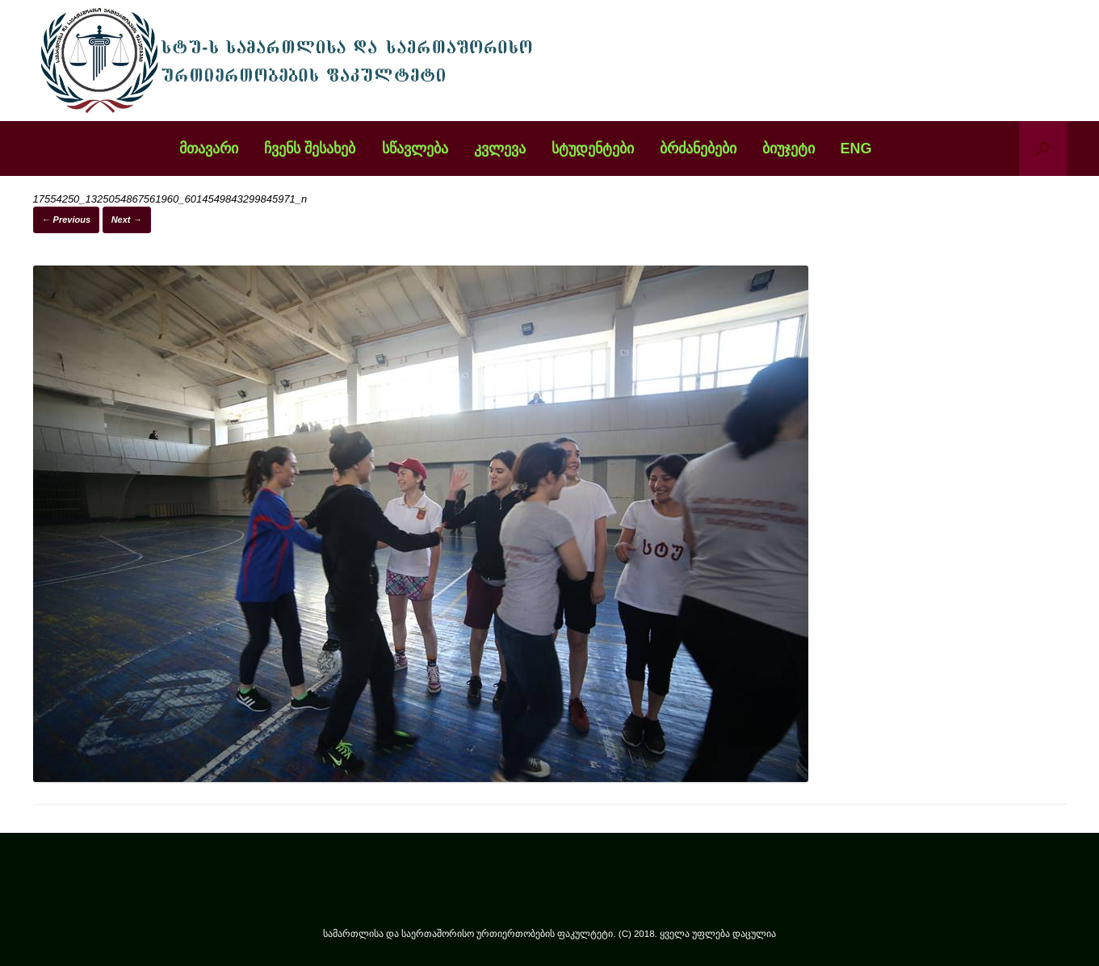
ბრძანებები (698, 148)
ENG (856, 148)
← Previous (66, 219)
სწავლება (415, 148)
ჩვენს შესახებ (309, 148)
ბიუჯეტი (788, 148)
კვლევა (500, 148)
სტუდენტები (593, 148)
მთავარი (208, 148)
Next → (126, 219)
